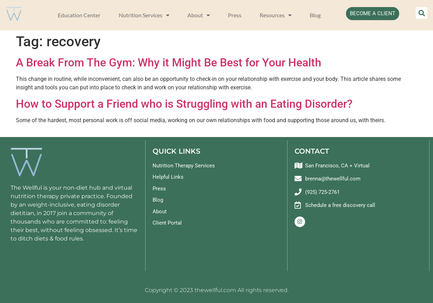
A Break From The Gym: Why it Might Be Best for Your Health (168, 62)
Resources (276, 15)
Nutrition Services (144, 15)
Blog (315, 15)
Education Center (79, 15)
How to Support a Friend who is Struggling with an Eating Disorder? (184, 104)
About (198, 15)
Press (234, 15)
